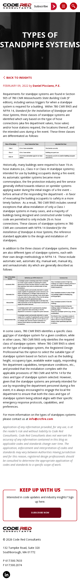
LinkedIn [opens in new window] (6, 574)
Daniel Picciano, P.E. (46, 85)
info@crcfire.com (41, 419)
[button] (65, 6)
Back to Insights (17, 77)
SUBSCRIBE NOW (40, 512)
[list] (63, 6)
